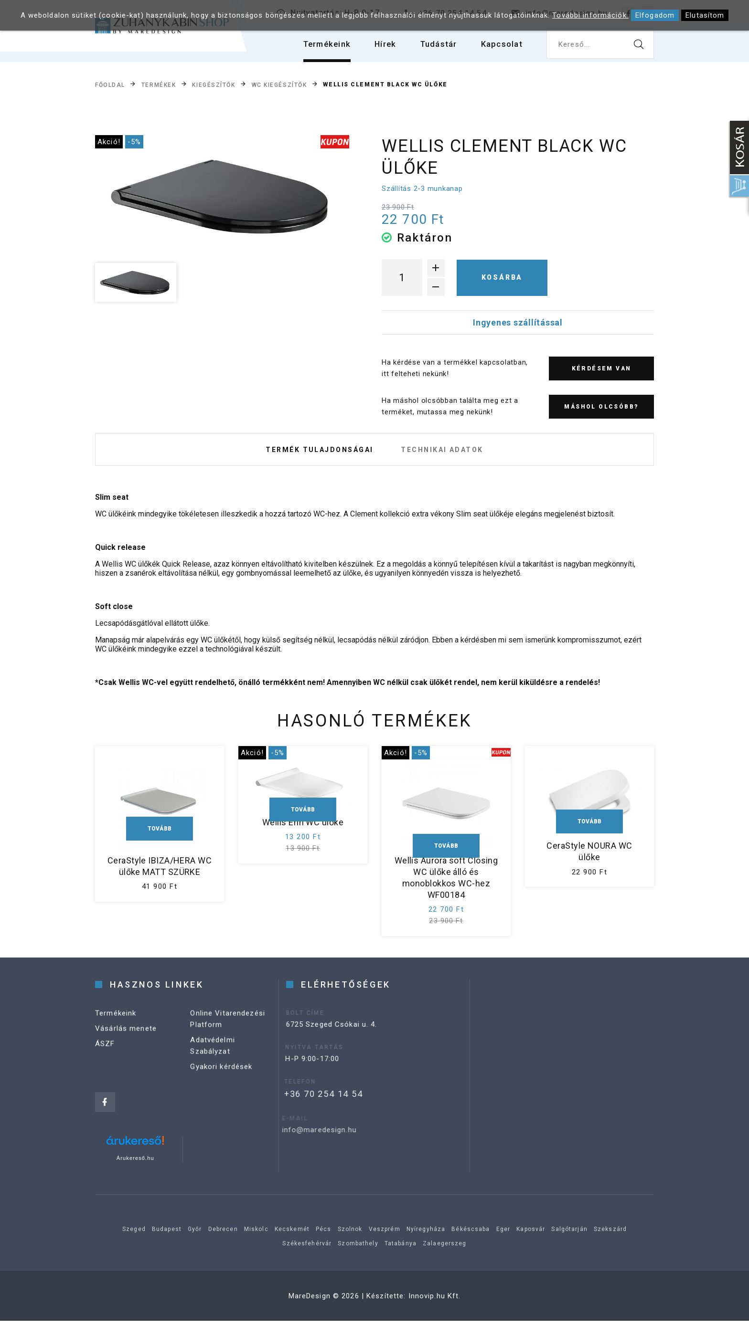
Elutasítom (704, 15)
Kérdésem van (601, 368)
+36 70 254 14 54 (306, 1099)
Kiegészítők (213, 85)
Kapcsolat (500, 47)
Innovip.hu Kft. (434, 1301)
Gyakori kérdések (221, 1080)
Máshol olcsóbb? (601, 406)
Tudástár (433, 47)
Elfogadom (654, 15)
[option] (222, 196)
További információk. (590, 15)
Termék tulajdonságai (315, 452)
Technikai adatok (446, 452)
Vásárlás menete (126, 1042)
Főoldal (110, 85)
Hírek (377, 47)
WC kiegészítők (279, 85)
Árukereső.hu (135, 1163)
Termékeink (316, 47)
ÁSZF (105, 1057)
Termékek (158, 85)
